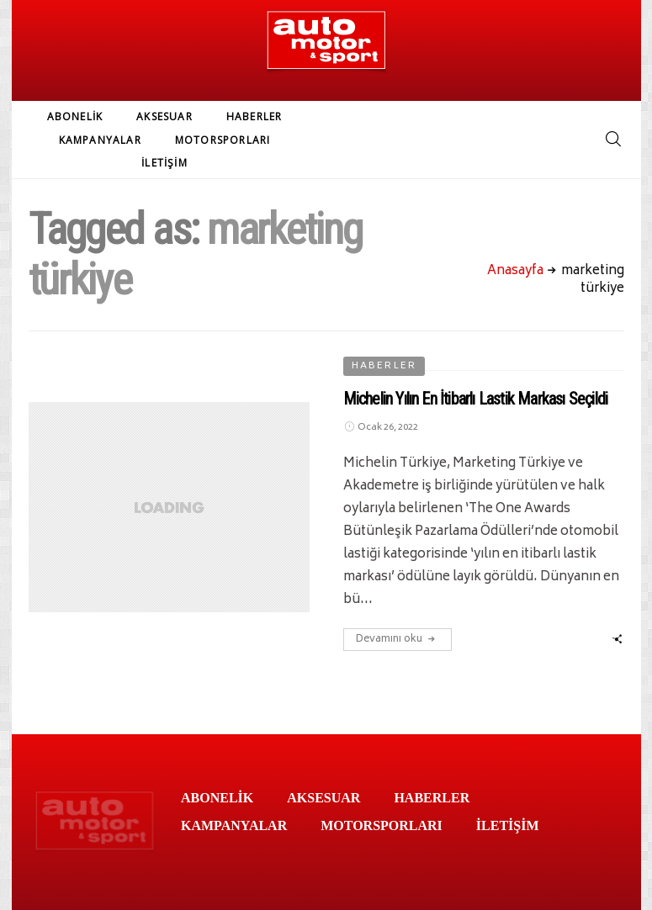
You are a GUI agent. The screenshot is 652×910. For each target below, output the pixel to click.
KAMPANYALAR (100, 140)
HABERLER (254, 116)
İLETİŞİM (164, 163)
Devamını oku (397, 639)
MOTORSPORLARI (223, 140)
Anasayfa (515, 271)
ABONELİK (75, 116)
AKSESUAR (164, 116)
